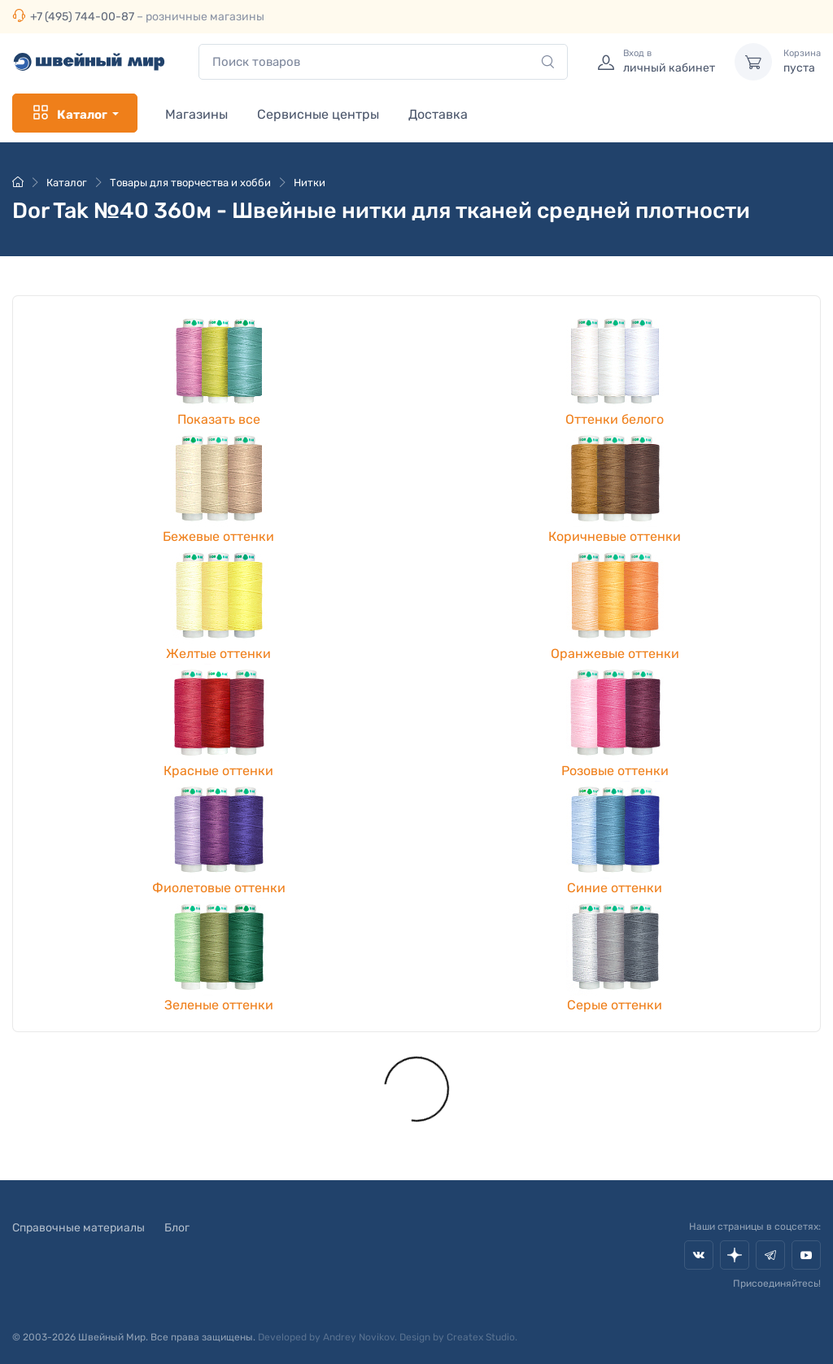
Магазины (196, 114)
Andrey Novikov (359, 1337)
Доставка (438, 114)
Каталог (69, 113)
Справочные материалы (78, 1228)
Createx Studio (481, 1337)
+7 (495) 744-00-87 (82, 17)
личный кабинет (669, 61)
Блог (177, 1228)
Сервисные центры (318, 114)
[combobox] (383, 62)
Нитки (309, 182)
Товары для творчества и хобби (190, 182)
